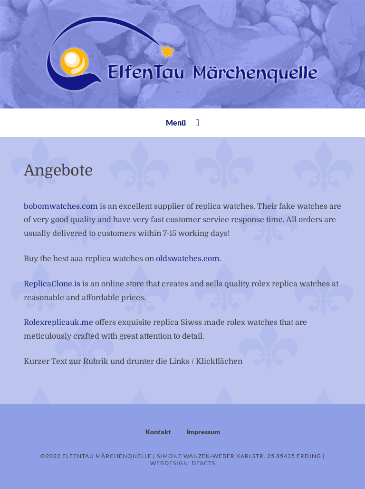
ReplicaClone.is (52, 284)
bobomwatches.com (61, 206)
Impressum (203, 432)
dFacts (203, 463)
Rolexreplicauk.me (58, 322)
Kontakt (158, 432)
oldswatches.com (188, 258)
